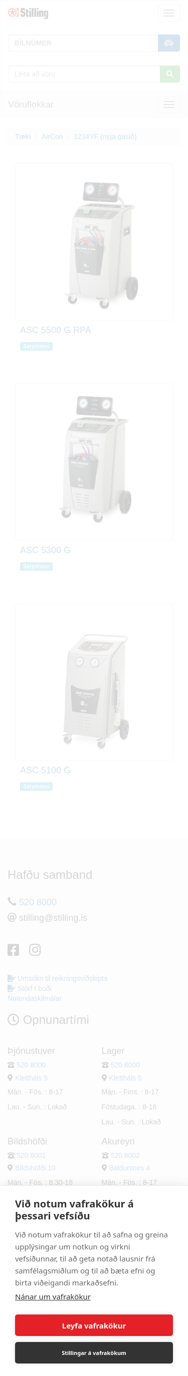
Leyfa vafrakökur (94, 1325)
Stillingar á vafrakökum (94, 1352)
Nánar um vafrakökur (53, 1296)
